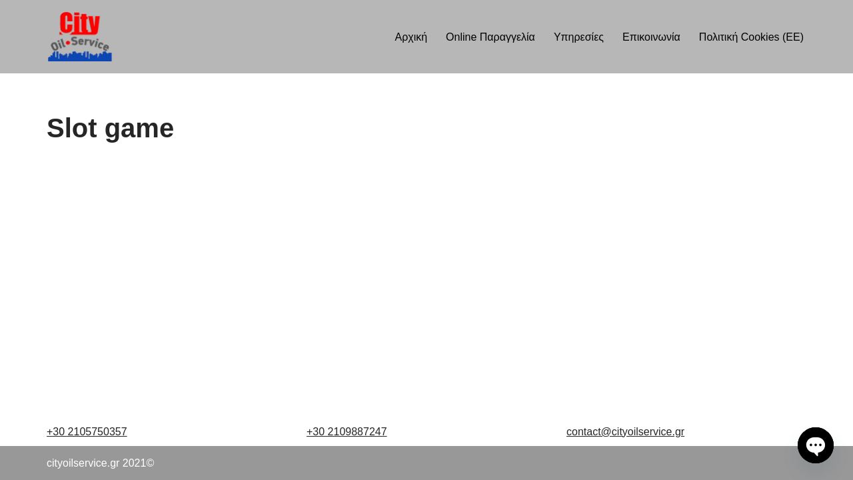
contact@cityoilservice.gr (625, 431)
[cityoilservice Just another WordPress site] (80, 36)
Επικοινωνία (651, 37)
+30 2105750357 (87, 431)
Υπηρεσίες (579, 37)
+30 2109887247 (347, 431)
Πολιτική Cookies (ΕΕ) (751, 37)
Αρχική (411, 37)
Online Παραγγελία (490, 37)
